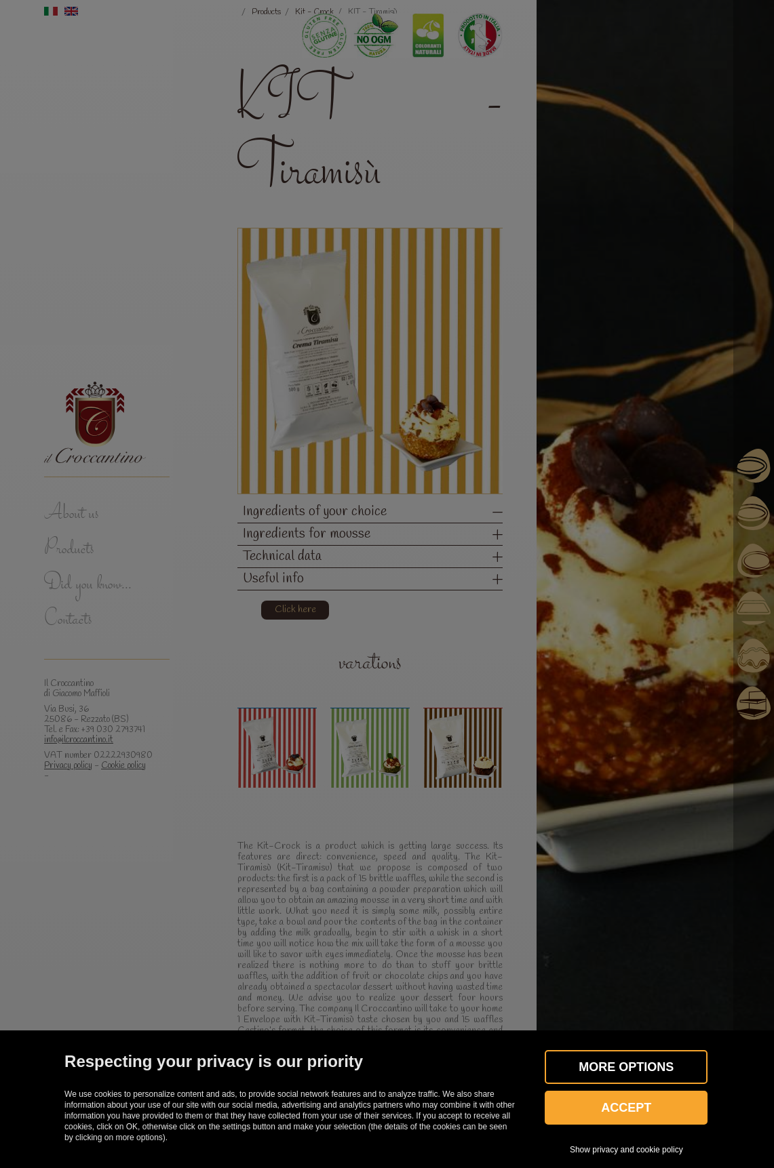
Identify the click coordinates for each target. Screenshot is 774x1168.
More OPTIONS (626, 1067)
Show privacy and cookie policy (626, 1149)
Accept (626, 1107)
